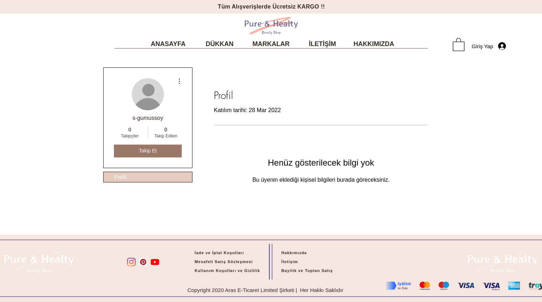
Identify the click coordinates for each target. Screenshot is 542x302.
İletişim (289, 262)
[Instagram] (131, 262)
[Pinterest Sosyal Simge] (143, 262)
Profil (120, 177)
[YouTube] (155, 262)
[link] (459, 44)
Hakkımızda (294, 253)
